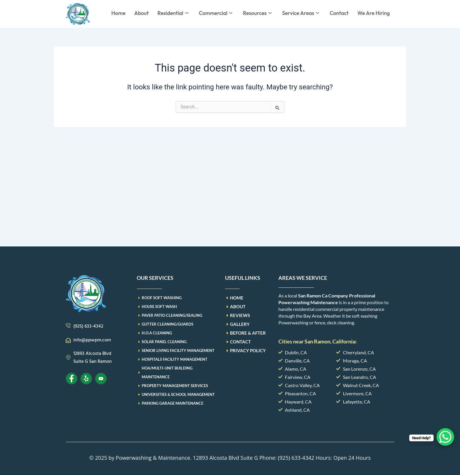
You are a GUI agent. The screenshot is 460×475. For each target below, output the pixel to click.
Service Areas (300, 13)
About (141, 13)
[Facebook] (71, 378)
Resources (257, 13)
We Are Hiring (373, 13)
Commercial (215, 13)
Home (118, 13)
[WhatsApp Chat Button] (445, 437)
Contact (339, 13)
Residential (173, 13)
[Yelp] (86, 378)
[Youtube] (101, 378)
